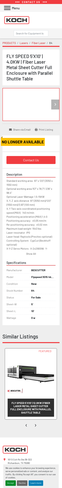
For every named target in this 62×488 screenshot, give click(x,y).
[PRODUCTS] (9, 43)
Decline (22, 483)
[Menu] (7, 8)
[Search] (31, 33)
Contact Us (31, 160)
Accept (10, 483)
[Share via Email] (20, 129)
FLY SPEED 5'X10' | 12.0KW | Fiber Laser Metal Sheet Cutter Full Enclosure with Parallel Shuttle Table (30, 407)
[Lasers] (24, 43)
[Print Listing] (44, 129)
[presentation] (26, 425)
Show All (31, 253)
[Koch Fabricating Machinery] (15, 449)
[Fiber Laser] (38, 43)
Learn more (35, 483)
